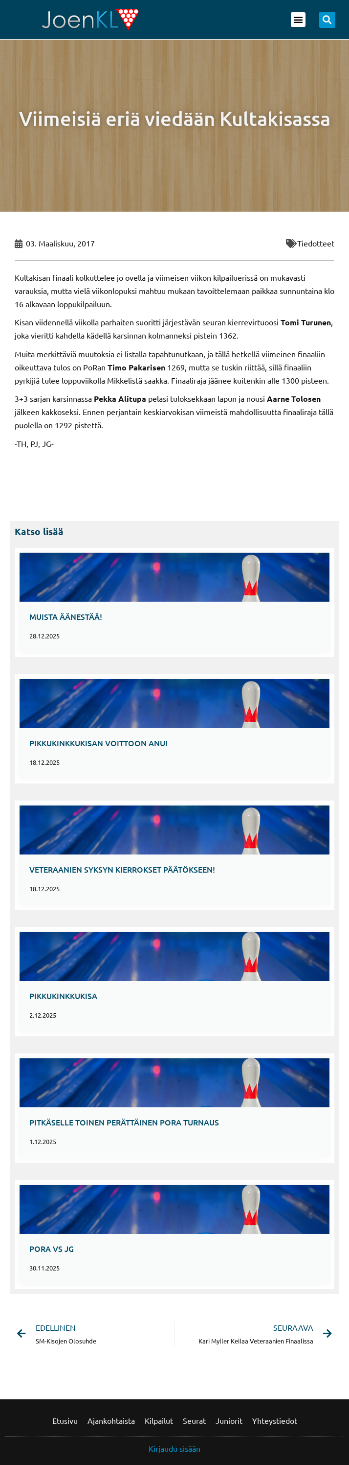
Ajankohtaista (111, 1420)
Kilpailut (159, 1420)
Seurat (194, 1420)
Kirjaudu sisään (174, 1448)
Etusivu (65, 1420)
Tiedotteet (315, 243)
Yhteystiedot (274, 1420)
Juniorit (229, 1420)
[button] (298, 19)
